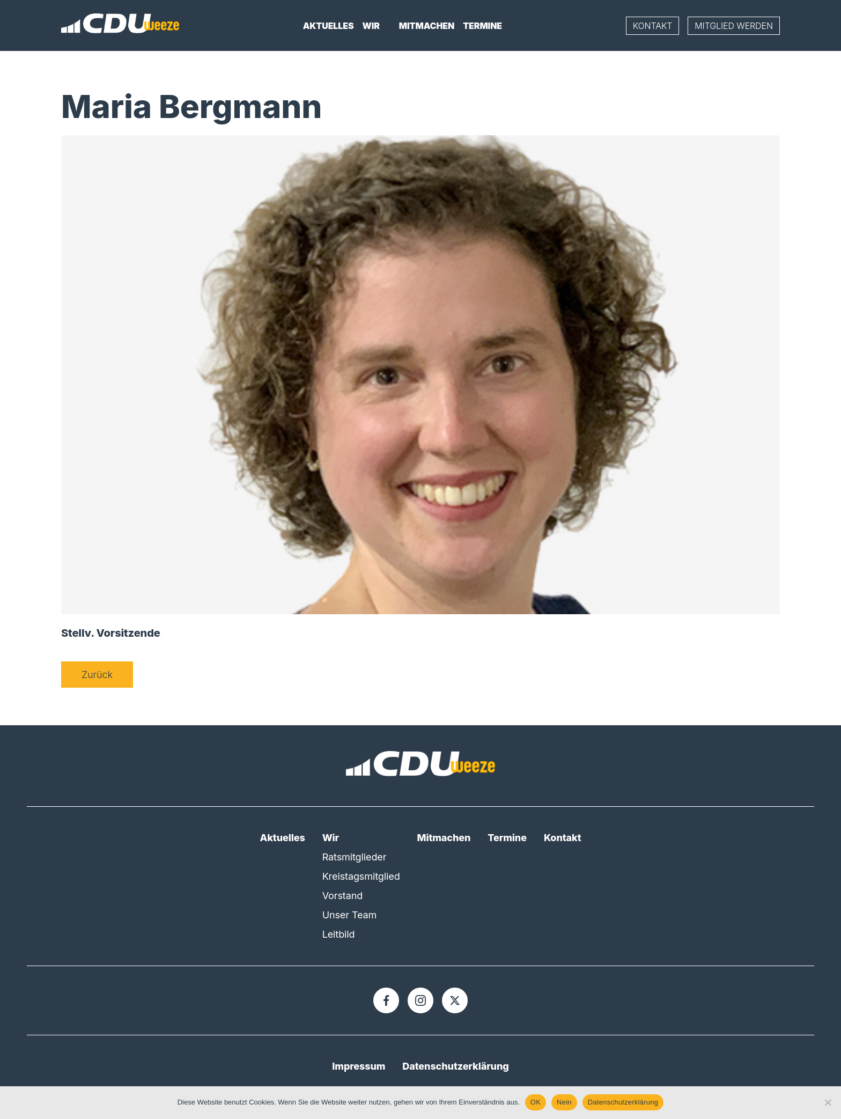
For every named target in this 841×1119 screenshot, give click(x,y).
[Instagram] (420, 1000)
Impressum (358, 1066)
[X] (455, 1000)
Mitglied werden (734, 25)
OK (535, 1102)
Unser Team (349, 915)
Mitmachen (426, 25)
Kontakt (653, 25)
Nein (564, 1102)
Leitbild (338, 934)
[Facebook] (386, 1000)
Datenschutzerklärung (455, 1066)
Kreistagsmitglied (361, 876)
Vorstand (342, 895)
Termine (482, 25)
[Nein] (827, 1102)
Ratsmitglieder (354, 857)
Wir (371, 25)
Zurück (97, 674)
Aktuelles (328, 25)
